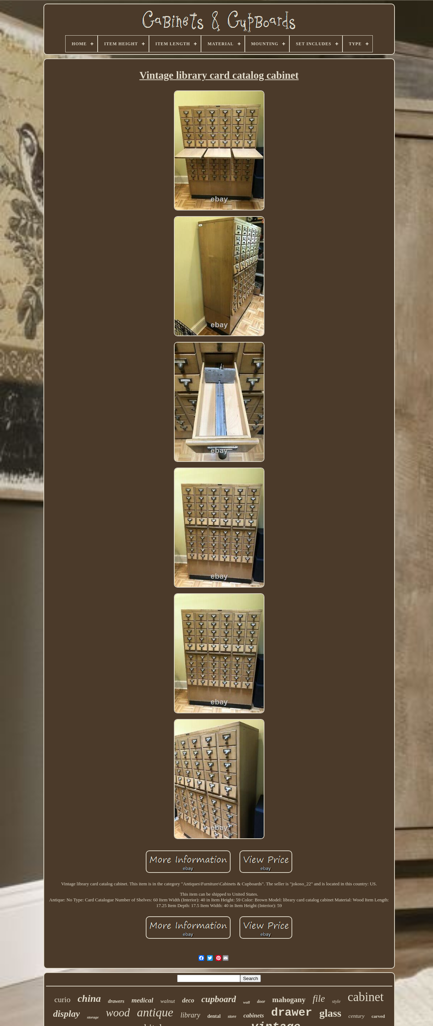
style (336, 1001)
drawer (291, 1012)
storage (93, 1017)
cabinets (253, 1015)
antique (155, 1012)
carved (378, 1016)
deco (188, 1000)
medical (142, 1000)
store (232, 1016)
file (319, 998)
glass (330, 1013)
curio (62, 999)
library (190, 1015)
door (261, 1001)
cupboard (218, 999)
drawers (116, 1001)
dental (214, 1016)
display (66, 1014)
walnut (167, 1001)
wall (246, 1002)
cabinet (365, 997)
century (357, 1016)
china (89, 998)
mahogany (288, 999)
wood (118, 1012)
